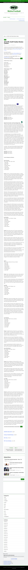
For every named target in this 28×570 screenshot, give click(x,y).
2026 (5, 521)
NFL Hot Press (6, 509)
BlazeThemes (22, 567)
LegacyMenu (4, 17)
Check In (9, 17)
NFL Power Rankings (8, 440)
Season (5, 514)
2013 (5, 544)
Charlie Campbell (12, 470)
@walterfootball (6, 57)
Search (22, 479)
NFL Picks (6, 437)
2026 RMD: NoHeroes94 (7, 562)
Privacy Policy (14, 568)
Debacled (19, 2)
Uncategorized (6, 516)
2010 (5, 549)
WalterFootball (14, 11)
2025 (5, 523)
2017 (5, 537)
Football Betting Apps (21, 20)
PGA (5, 511)
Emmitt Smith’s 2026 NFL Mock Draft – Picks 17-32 (13, 459)
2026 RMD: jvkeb (6, 564)
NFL (4, 507)
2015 (5, 540)
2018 (5, 535)
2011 (5, 547)
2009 (5, 551)
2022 (5, 528)
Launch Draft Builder (14, 558)
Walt (5, 45)
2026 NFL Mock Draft (8, 431)
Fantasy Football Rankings (9, 434)
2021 (5, 530)
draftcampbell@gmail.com (17, 53)
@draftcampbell (14, 54)
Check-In (23, 2)
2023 (5, 526)
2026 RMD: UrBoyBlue (7, 561)
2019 (5, 533)
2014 (5, 542)
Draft (5, 39)
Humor (5, 502)
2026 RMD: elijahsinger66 (7, 563)
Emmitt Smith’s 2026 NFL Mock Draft (16, 462)
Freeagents (5, 500)
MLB (5, 504)
